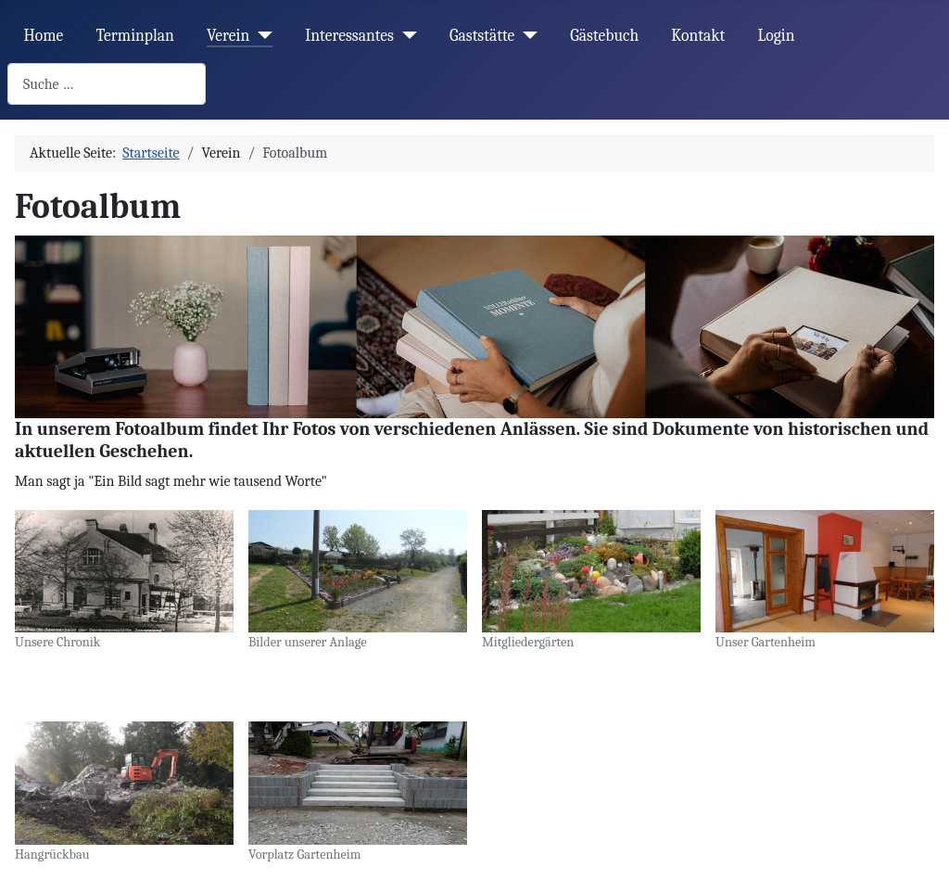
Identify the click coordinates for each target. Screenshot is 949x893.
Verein (228, 35)
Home (44, 35)
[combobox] (106, 84)
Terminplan (135, 35)
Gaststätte (481, 35)
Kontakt (698, 35)
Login (775, 35)
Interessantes (349, 35)
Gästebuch (604, 35)
